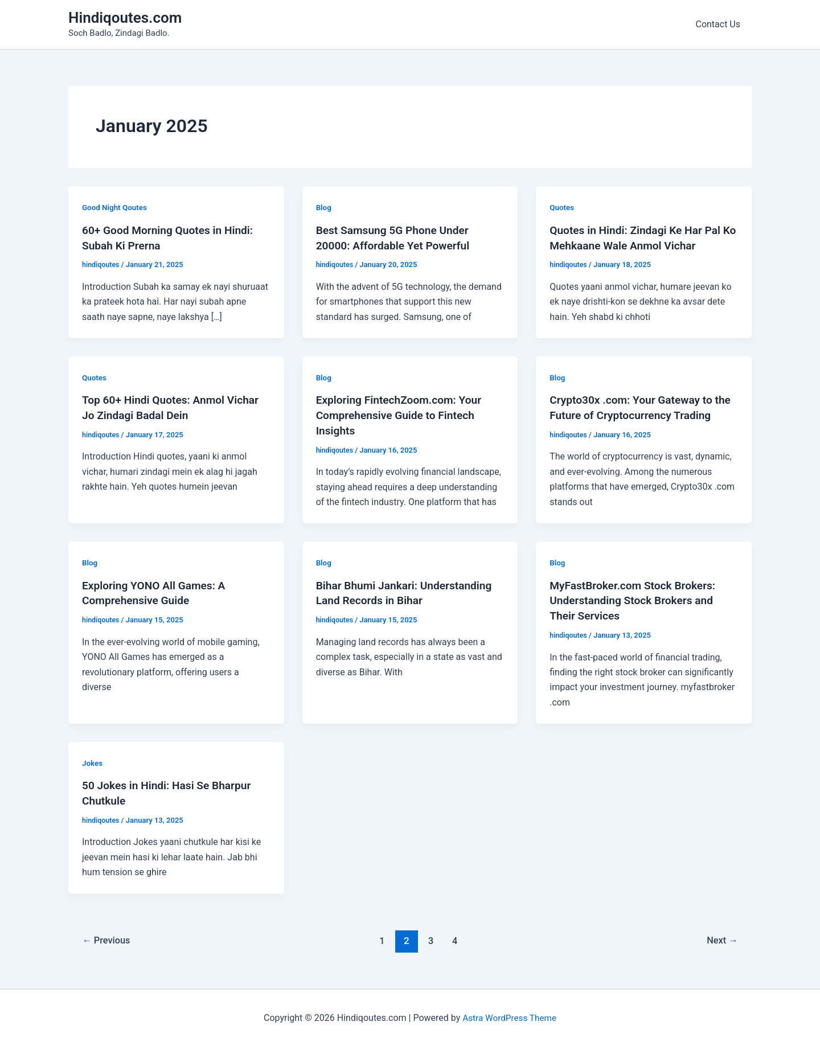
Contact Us (720, 24)
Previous (108, 935)
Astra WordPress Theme (509, 1013)
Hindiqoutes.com (125, 17)
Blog (324, 207)
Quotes (562, 207)
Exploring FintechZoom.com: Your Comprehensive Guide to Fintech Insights (402, 413)
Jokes (93, 759)
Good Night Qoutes (116, 207)
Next (721, 935)
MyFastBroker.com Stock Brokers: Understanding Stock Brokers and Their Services (636, 598)
